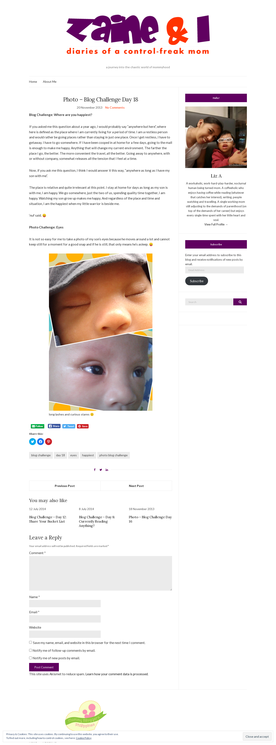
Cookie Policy (83, 738)
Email (34, 612)
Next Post (136, 486)
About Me (49, 81)
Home (33, 81)
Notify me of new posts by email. (56, 658)
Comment (37, 553)
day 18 (60, 455)
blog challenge (41, 455)
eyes (73, 455)
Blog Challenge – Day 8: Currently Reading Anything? (97, 521)
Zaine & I (138, 727)
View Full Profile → (216, 224)
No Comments (115, 107)
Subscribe (197, 281)
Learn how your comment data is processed (116, 674)
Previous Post (65, 486)
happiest (88, 455)
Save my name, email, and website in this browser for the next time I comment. (89, 643)
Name (34, 597)
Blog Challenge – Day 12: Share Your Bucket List (47, 519)
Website (35, 627)
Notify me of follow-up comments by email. (64, 650)
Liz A (216, 176)
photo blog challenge (113, 455)
